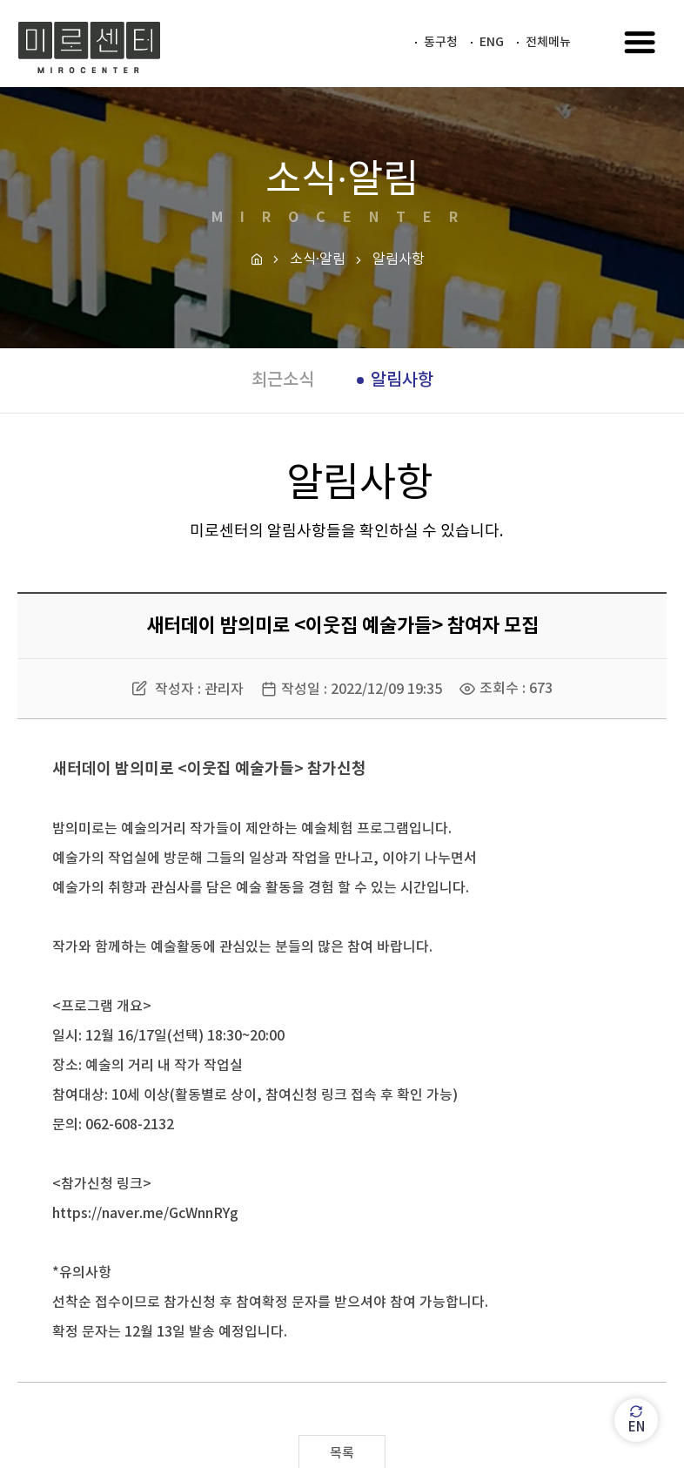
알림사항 (402, 380)
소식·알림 (317, 259)
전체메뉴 (548, 42)
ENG (491, 42)
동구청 (441, 42)
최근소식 (282, 380)
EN (636, 1419)
